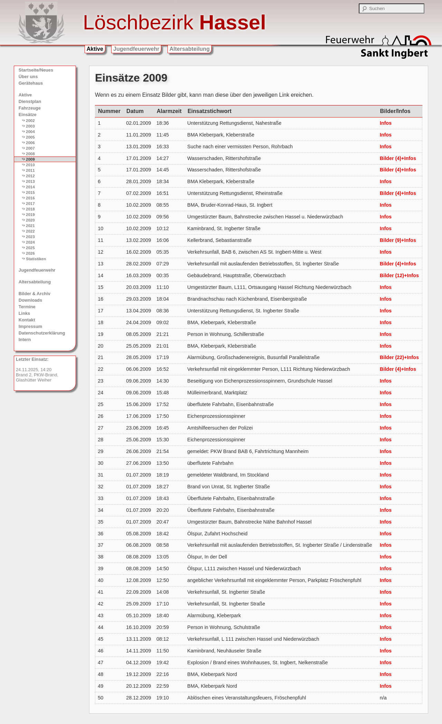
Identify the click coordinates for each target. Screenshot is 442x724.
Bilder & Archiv (34, 293)
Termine (27, 306)
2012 (30, 176)
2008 (30, 154)
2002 (30, 121)
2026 (30, 253)
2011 (30, 170)
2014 (30, 187)
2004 (30, 132)
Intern (25, 339)
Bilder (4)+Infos (398, 158)
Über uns (28, 76)
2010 (30, 165)
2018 (30, 209)
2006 (30, 143)
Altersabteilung (190, 49)
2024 (30, 242)
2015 (30, 192)
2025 (30, 248)
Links (24, 313)
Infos (386, 123)
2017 (30, 203)
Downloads (30, 300)
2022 (30, 231)
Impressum (30, 326)
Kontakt (27, 319)
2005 (30, 137)
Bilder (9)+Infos (398, 240)
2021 (30, 226)
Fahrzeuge (30, 108)
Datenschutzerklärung (42, 333)
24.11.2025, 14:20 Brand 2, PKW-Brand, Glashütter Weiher (37, 370)
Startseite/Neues (36, 70)
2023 (30, 237)
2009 (30, 159)
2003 (30, 126)
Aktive (95, 49)
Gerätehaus (31, 83)
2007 (30, 148)
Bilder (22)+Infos (399, 357)
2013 (30, 181)
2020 (30, 220)
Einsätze (28, 114)
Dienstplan (30, 101)
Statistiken (36, 259)
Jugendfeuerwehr (136, 49)
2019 (30, 215)
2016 (30, 198)
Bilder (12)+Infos (399, 275)
